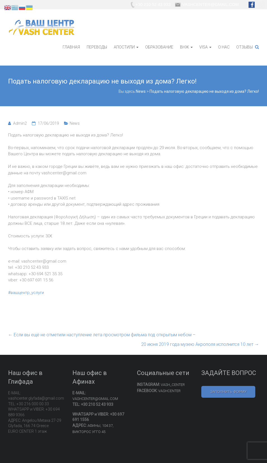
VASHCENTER (169, 391)
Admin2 (20, 123)
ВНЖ (184, 47)
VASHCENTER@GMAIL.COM (95, 399)
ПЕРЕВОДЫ (97, 47)
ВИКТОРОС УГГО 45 (88, 432)
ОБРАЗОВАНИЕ (159, 47)
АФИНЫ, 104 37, (101, 425)
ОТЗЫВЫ (244, 47)
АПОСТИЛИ (124, 47)
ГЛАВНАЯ (71, 47)
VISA (203, 47)
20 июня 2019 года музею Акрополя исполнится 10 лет (200, 344)
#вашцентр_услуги (26, 292)
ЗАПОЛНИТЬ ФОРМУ (228, 392)
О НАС (224, 47)
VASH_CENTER (173, 385)
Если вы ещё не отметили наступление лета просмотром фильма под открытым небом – (101, 334)
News (75, 123)
